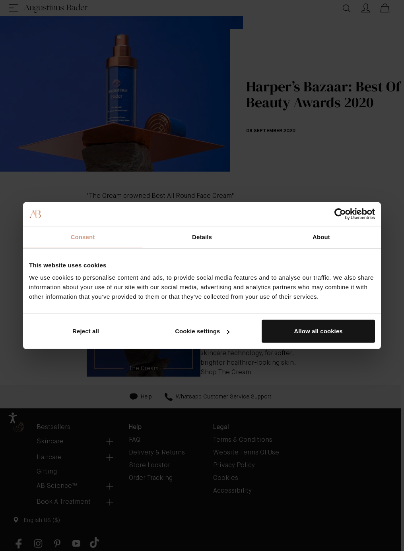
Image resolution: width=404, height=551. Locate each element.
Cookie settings (202, 331)
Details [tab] (202, 236)
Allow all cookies (318, 331)
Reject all (85, 331)
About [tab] (321, 236)
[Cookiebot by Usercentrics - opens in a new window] (340, 214)
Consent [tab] (83, 236)
